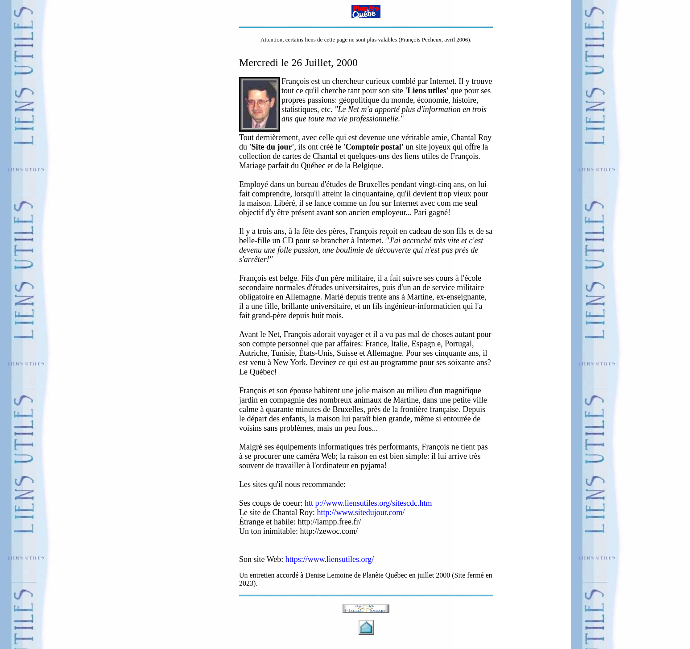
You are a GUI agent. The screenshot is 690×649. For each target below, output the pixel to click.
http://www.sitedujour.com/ (361, 512)
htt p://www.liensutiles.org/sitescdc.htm (368, 503)
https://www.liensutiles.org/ (329, 559)
